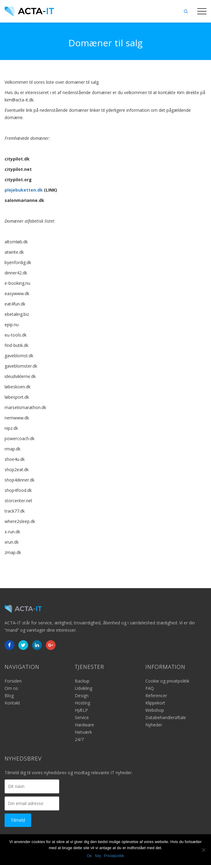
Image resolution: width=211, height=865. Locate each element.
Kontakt (12, 703)
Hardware (84, 725)
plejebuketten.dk (24, 190)
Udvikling (83, 688)
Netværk (83, 732)
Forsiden (13, 681)
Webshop (154, 710)
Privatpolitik (114, 855)
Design (82, 695)
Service (82, 717)
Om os (11, 688)
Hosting (82, 703)
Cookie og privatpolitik (167, 681)
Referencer (156, 695)
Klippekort (155, 703)
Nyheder (153, 725)
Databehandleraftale (165, 717)
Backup (82, 681)
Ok (89, 855)
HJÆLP (81, 710)
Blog (9, 695)
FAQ (149, 688)
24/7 (79, 739)
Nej (98, 855)
